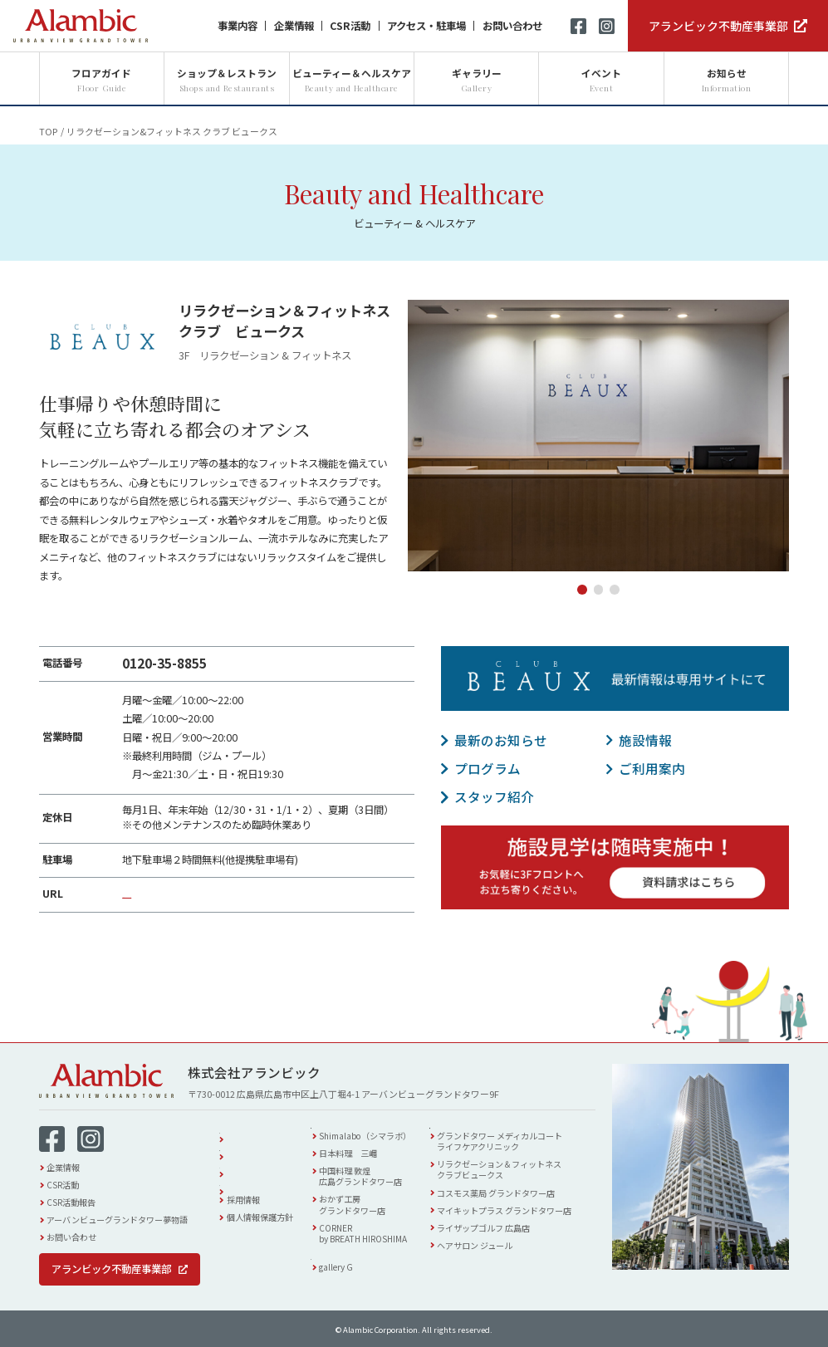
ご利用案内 (652, 768)
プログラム (487, 768)
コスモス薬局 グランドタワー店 (514, 1198)
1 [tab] (582, 590)
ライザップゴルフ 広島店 (501, 1233)
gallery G (352, 1280)
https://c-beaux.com (171, 893)
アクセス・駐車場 (426, 26)
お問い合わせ (512, 26)
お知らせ (243, 1182)
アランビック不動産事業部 (718, 25)
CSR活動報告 (71, 1202)
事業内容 (237, 26)
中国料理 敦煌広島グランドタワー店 (376, 1182)
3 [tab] (615, 590)
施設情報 (645, 740)
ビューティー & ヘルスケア (507, 1126)
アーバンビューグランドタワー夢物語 (117, 1219)
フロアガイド (252, 1129)
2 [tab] (599, 590)
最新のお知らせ (500, 740)
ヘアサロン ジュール (493, 1251)
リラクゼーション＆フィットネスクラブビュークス (517, 1176)
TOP (48, 131)
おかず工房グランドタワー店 (368, 1211)
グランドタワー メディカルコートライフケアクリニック (518, 1147)
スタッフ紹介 (494, 796)
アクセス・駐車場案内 (268, 1147)
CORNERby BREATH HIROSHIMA (379, 1239)
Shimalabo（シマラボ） (381, 1142)
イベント (243, 1164)
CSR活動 (350, 26)
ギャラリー (351, 1264)
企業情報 (294, 26)
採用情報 (243, 1199)
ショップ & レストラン (377, 1126)
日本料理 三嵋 (364, 1159)
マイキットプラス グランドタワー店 (522, 1216)
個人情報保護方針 (260, 1217)
